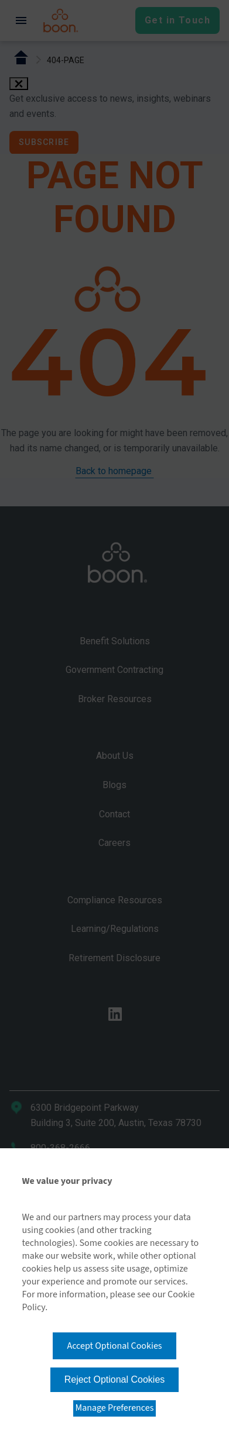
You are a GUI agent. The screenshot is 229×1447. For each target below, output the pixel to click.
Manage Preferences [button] (115, 1407)
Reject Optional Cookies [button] (114, 1379)
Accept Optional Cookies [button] (114, 1345)
